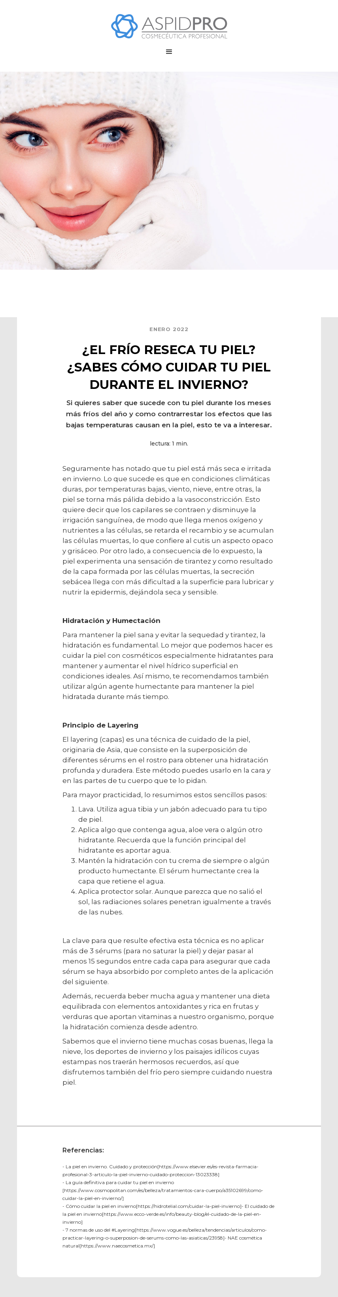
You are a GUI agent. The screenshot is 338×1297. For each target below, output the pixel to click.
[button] (169, 52)
